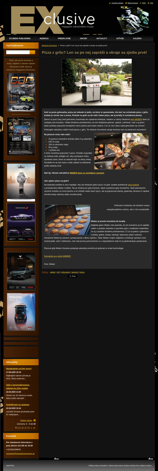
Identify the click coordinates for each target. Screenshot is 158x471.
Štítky (45, 272)
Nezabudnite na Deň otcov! (19, 368)
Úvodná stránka (117, 3)
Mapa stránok (133, 3)
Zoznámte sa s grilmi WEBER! (57, 256)
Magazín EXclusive (49, 45)
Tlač (151, 3)
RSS (144, 3)
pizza (82, 272)
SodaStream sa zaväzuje (17, 404)
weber (52, 272)
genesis (74, 272)
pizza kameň (133, 185)
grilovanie (65, 272)
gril (58, 272)
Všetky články (26, 420)
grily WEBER (136, 119)
